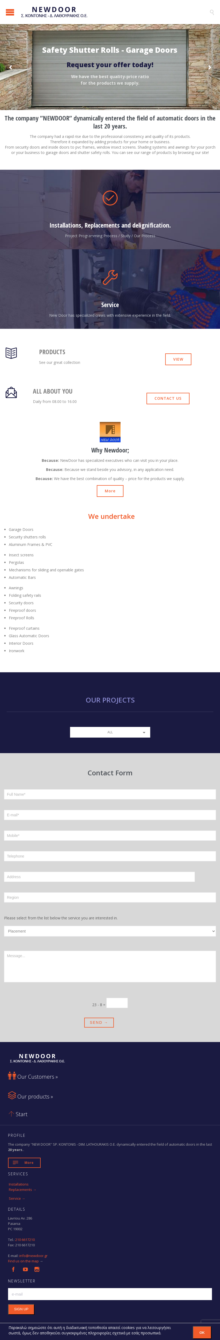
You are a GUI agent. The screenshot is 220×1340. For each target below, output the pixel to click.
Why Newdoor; (110, 450)
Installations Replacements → (22, 1187)
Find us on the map (23, 1261)
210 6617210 (25, 1239)
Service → (17, 1198)
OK (202, 1333)
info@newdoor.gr (33, 1255)
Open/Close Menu (10, 12)
